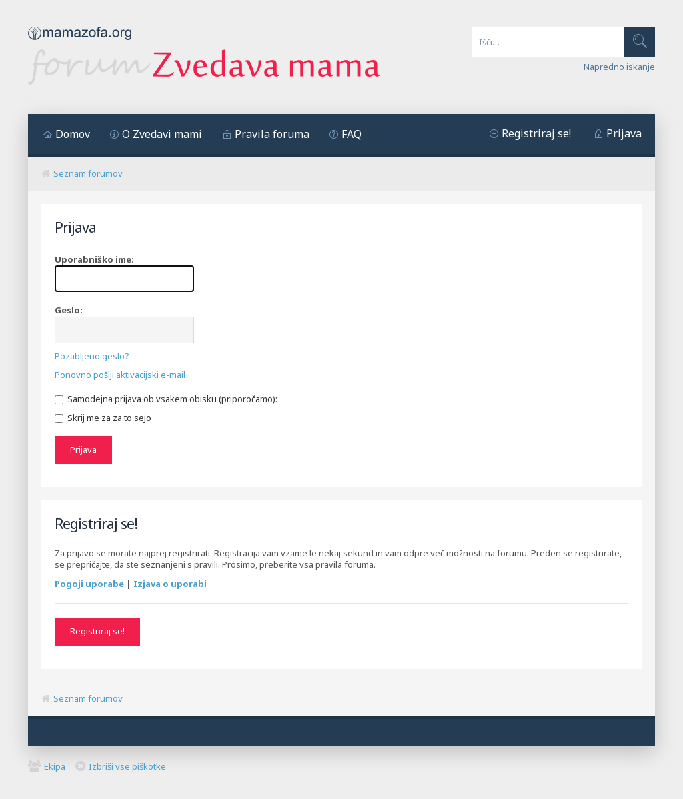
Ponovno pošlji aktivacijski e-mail (120, 375)
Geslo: (69, 310)
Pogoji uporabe (89, 584)
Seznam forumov (88, 173)
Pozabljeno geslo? (92, 356)
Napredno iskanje (619, 67)
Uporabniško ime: (94, 259)
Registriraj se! (536, 133)
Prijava (624, 133)
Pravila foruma (272, 134)
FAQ (352, 134)
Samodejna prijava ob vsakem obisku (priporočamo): (166, 399)
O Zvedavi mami (162, 134)
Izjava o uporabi (170, 584)
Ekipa (54, 766)
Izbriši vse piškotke (127, 766)
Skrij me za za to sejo (103, 418)
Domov (72, 134)
